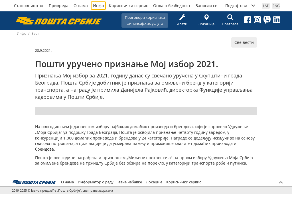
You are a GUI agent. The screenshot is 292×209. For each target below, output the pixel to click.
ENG (276, 5)
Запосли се (206, 5)
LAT (266, 5)
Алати (182, 20)
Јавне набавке (129, 182)
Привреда (58, 5)
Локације (206, 20)
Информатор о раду (95, 182)
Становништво (28, 5)
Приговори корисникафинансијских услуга (145, 20)
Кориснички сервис (128, 5)
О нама (81, 5)
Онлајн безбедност (171, 5)
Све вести (244, 42)
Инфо (98, 5)
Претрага (230, 20)
